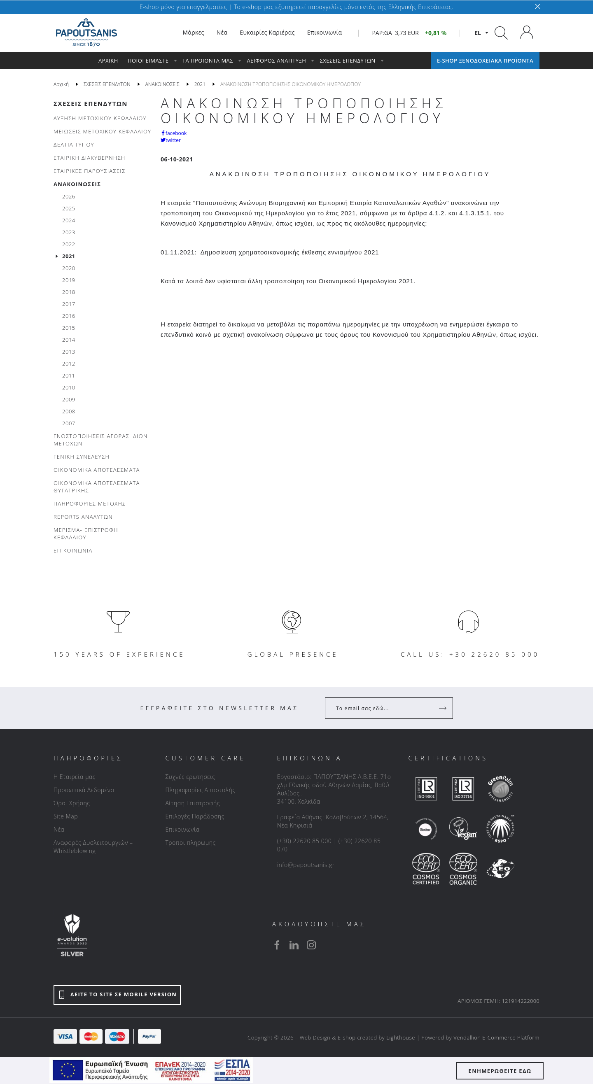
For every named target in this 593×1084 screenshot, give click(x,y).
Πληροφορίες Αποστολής (200, 790)
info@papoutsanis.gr (306, 865)
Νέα (59, 829)
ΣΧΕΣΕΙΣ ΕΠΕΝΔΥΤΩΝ (91, 103)
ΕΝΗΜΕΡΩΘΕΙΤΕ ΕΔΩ (500, 1071)
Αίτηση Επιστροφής (192, 803)
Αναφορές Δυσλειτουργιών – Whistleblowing (93, 847)
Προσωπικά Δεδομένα (84, 790)
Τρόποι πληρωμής (190, 842)
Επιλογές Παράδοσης (194, 816)
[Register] (443, 708)
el (477, 33)
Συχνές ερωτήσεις (190, 777)
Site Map (66, 816)
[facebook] (276, 944)
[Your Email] (383, 708)
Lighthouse (400, 1037)
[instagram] (311, 944)
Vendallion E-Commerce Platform (496, 1037)
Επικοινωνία (182, 829)
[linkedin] (294, 944)
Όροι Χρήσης (72, 803)
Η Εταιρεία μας (75, 777)
